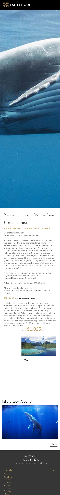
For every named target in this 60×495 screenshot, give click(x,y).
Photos (54, 444)
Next (57, 421)
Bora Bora (8, 477)
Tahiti (6, 474)
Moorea (28, 360)
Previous (3, 421)
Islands (8, 470)
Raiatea (7, 485)
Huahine (7, 482)
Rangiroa (7, 491)
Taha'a (7, 488)
